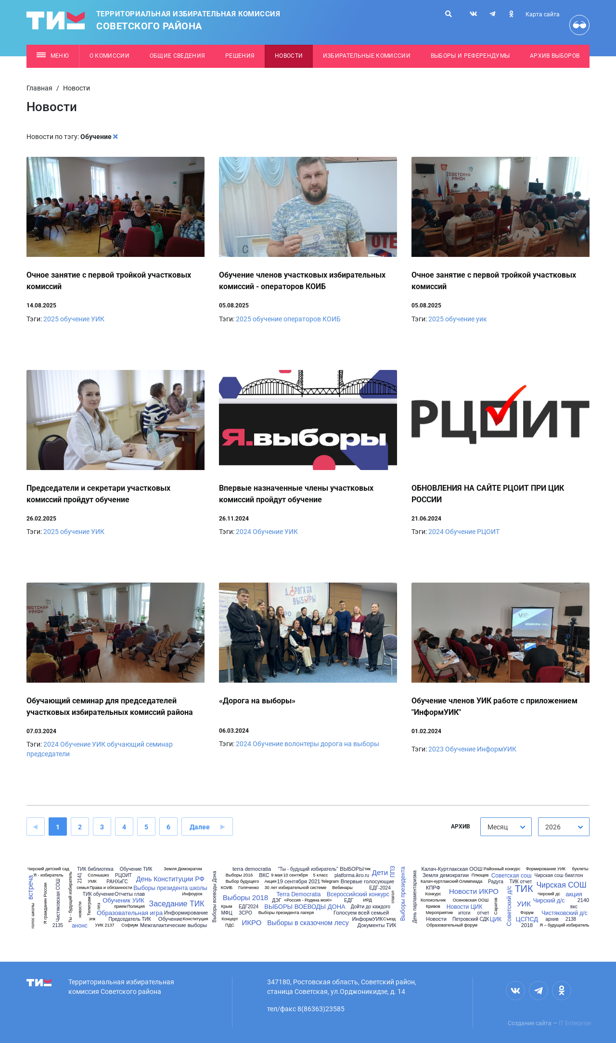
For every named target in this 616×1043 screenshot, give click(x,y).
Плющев (480, 875)
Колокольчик (433, 900)
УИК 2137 (105, 925)
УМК (92, 881)
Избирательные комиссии (367, 55)
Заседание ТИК (176, 904)
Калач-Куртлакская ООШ (451, 869)
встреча (30, 887)
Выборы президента (402, 893)
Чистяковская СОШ (58, 900)
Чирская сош (549, 875)
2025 (51, 319)
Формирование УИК (546, 869)
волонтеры (301, 744)
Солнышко (98, 875)
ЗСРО (245, 913)
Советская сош (511, 875)
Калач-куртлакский (439, 881)
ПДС (229, 925)
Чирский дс (549, 894)
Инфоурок (192, 894)
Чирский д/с (549, 900)
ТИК (523, 888)
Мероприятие (439, 913)
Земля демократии (446, 875)
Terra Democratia (298, 894)
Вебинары (342, 888)
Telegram (330, 881)
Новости (289, 55)
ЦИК (495, 919)
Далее (200, 827)
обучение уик (466, 319)
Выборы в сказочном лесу (307, 922)
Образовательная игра (130, 913)
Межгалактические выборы (173, 925)
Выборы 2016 (239, 875)
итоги (465, 913)
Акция (271, 881)
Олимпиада (471, 881)
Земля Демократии (183, 869)
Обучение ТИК (136, 869)
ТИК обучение (98, 894)
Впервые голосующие (367, 881)
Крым (226, 906)
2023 (436, 749)
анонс (80, 926)
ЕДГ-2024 (379, 888)
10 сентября (295, 875)
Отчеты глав (130, 894)
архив (552, 919)
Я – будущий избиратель (564, 925)
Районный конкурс (502, 869)
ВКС (264, 875)
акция (573, 894)
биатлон (574, 875)
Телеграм (89, 906)
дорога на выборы (350, 744)
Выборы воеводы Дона (214, 897)
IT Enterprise (575, 1023)
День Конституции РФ (170, 879)
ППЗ (393, 872)
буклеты (580, 869)
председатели (48, 754)
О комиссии (109, 55)
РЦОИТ (488, 531)
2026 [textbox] (553, 827)
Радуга (495, 881)
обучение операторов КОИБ (297, 319)
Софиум (129, 925)
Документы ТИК (377, 925)
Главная (39, 88)
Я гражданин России (45, 903)
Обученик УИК (123, 900)
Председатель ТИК (129, 919)
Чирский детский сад (48, 869)
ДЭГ (276, 900)
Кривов (433, 906)
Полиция (136, 906)
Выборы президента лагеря (286, 913)
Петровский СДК (470, 919)
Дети (380, 872)
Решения (240, 55)
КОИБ (227, 888)
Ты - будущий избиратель (70, 896)
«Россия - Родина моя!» (308, 900)
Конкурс (433, 894)
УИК (291, 531)
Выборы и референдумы (470, 55)
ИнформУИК (496, 749)
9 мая (276, 875)
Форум (526, 913)
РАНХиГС (117, 881)
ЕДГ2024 (248, 906)
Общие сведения (177, 55)
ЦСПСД (527, 919)
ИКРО (252, 922)
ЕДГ (348, 900)
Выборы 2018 (245, 897)
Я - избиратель (48, 875)
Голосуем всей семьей (361, 913)
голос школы (33, 916)
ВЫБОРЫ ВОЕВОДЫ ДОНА (304, 906)
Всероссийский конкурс (358, 894)
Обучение (268, 531)
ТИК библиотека (95, 869)
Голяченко (248, 888)
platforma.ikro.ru (351, 875)
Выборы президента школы (170, 888)
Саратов (496, 906)
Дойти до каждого (370, 906)
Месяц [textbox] (498, 827)
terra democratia (251, 869)
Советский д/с (509, 906)
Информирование (186, 913)
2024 (243, 531)
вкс (574, 906)
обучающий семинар (140, 744)
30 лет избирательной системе (296, 888)
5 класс (320, 875)
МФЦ (226, 913)
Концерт (229, 919)
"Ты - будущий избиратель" (308, 869)
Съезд (389, 919)
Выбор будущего (242, 881)
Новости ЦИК (464, 907)
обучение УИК (82, 319)
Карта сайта (543, 14)
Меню (53, 55)
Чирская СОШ (561, 885)
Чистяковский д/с (564, 913)
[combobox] (506, 826)
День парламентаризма (414, 896)
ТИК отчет (521, 881)
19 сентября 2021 (299, 881)
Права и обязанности (111, 888)
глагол (393, 896)
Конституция (195, 919)
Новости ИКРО (474, 891)
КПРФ (433, 887)
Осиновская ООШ (470, 900)
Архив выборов (554, 55)
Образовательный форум (451, 925)
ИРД (367, 900)
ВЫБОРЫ (352, 869)
